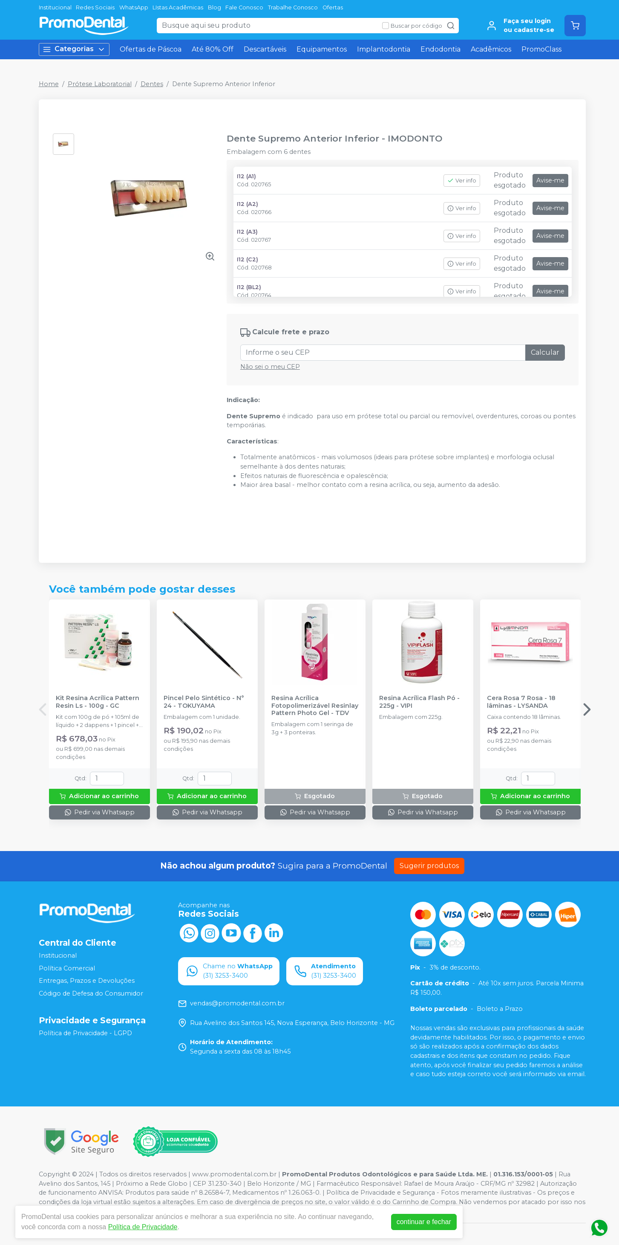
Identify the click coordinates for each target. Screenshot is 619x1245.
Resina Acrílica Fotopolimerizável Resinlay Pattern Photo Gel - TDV (314, 706)
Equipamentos (322, 49)
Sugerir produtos (429, 866)
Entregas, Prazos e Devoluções (87, 981)
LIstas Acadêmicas (178, 7)
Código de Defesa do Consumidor (91, 993)
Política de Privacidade (143, 1227)
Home (49, 84)
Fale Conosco (244, 7)
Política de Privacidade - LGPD (85, 1033)
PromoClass (541, 49)
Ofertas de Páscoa (150, 49)
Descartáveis (265, 49)
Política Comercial (67, 968)
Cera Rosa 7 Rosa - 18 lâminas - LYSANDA (521, 702)
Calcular (545, 352)
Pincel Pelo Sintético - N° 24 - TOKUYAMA (204, 702)
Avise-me (550, 180)
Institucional (55, 7)
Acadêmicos (491, 49)
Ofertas (332, 7)
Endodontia (440, 49)
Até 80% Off (212, 49)
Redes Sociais (95, 7)
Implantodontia (383, 49)
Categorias (74, 49)
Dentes (152, 84)
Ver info (461, 180)
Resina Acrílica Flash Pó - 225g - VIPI (419, 702)
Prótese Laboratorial (100, 84)
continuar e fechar (424, 1221)
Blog (214, 7)
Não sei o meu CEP (270, 367)
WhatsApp (133, 7)
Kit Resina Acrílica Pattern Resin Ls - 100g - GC (97, 702)
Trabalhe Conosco (293, 7)
